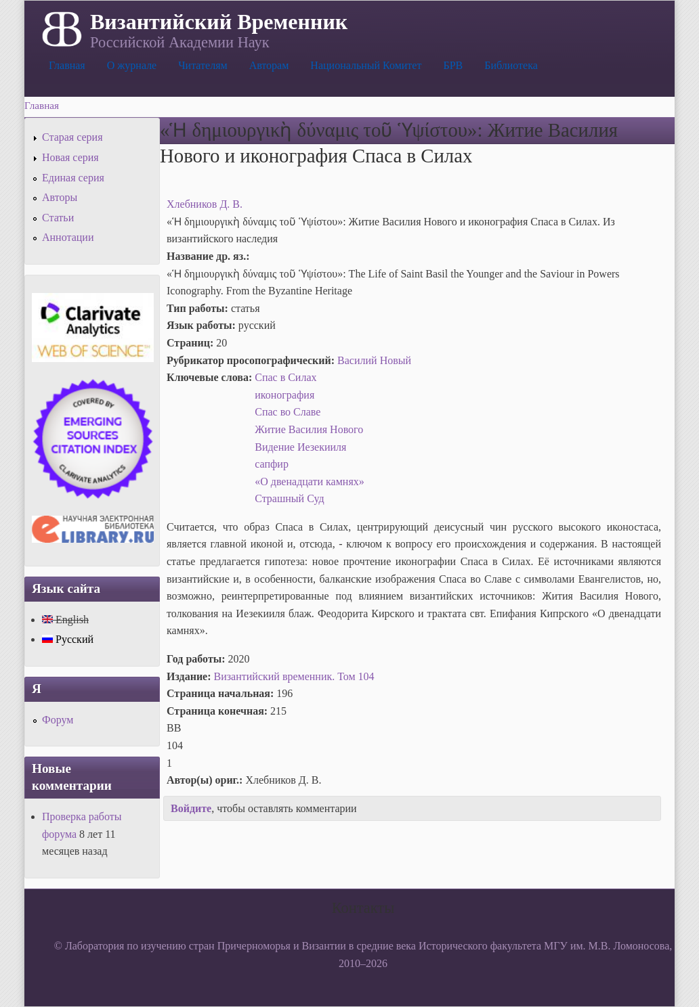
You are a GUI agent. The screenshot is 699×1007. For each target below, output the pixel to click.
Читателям (202, 65)
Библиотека (511, 65)
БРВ (453, 65)
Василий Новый (374, 360)
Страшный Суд (289, 498)
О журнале (132, 65)
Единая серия (73, 177)
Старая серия (72, 137)
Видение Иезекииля (300, 447)
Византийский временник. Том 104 (294, 676)
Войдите (191, 808)
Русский (67, 639)
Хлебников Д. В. (204, 204)
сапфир (272, 464)
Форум (57, 719)
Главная (67, 65)
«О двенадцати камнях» (309, 481)
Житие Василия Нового (309, 429)
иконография (284, 395)
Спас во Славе (287, 412)
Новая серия (70, 157)
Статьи (58, 217)
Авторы (59, 197)
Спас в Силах (285, 377)
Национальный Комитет (365, 65)
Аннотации (67, 237)
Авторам (269, 65)
